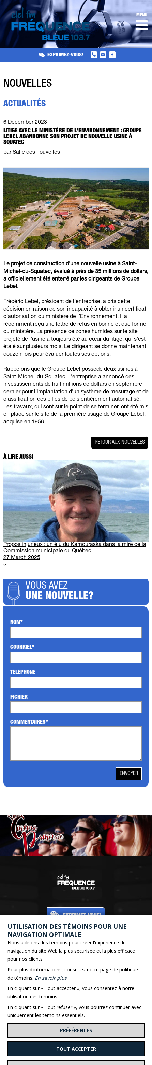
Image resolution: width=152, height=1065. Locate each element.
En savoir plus (51, 977)
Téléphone (22, 672)
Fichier (19, 697)
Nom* (16, 623)
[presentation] (4, 565)
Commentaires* (29, 722)
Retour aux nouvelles (120, 443)
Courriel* (22, 648)
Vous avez (85, 592)
